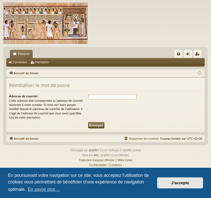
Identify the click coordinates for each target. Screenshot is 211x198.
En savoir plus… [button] (44, 189)
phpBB (93, 150)
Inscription (42, 62)
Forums (23, 54)
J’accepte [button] (180, 183)
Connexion (20, 62)
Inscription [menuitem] (198, 55)
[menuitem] (178, 54)
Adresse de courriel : (24, 96)
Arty (96, 155)
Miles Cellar (125, 160)
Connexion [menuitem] (189, 55)
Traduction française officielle (96, 160)
